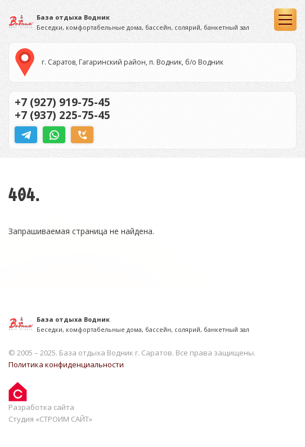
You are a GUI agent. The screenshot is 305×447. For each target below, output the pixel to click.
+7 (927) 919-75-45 (62, 102)
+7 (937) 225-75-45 (62, 115)
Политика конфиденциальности (66, 364)
